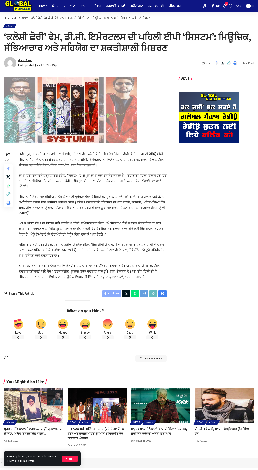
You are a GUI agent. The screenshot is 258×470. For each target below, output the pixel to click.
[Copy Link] (229, 64)
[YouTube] (218, 6)
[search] (231, 6)
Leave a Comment (147, 361)
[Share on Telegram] (143, 296)
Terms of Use (29, 460)
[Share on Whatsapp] (9, 189)
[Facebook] (213, 6)
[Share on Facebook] (216, 64)
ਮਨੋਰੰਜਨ (11, 26)
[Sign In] (205, 6)
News (73, 424)
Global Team (26, 61)
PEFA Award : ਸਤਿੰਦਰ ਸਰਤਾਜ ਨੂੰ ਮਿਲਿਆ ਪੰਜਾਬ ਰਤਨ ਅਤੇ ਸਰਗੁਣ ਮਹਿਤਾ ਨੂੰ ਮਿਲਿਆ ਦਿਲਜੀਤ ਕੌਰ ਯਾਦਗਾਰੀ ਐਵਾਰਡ (94, 435)
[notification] (225, 6)
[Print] (235, 64)
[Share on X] (222, 64)
